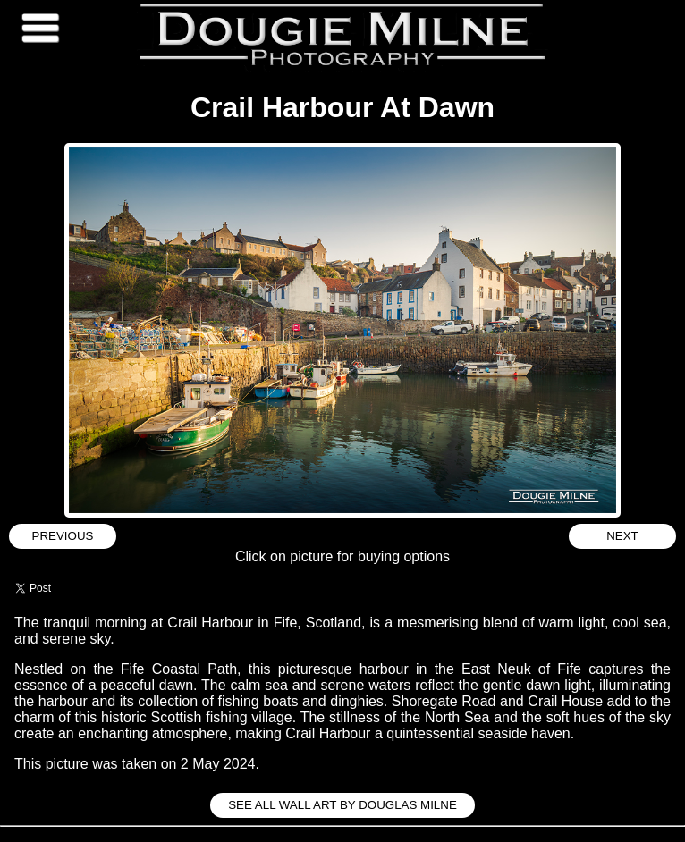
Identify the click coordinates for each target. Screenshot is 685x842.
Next (622, 536)
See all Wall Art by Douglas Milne (342, 805)
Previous (63, 536)
